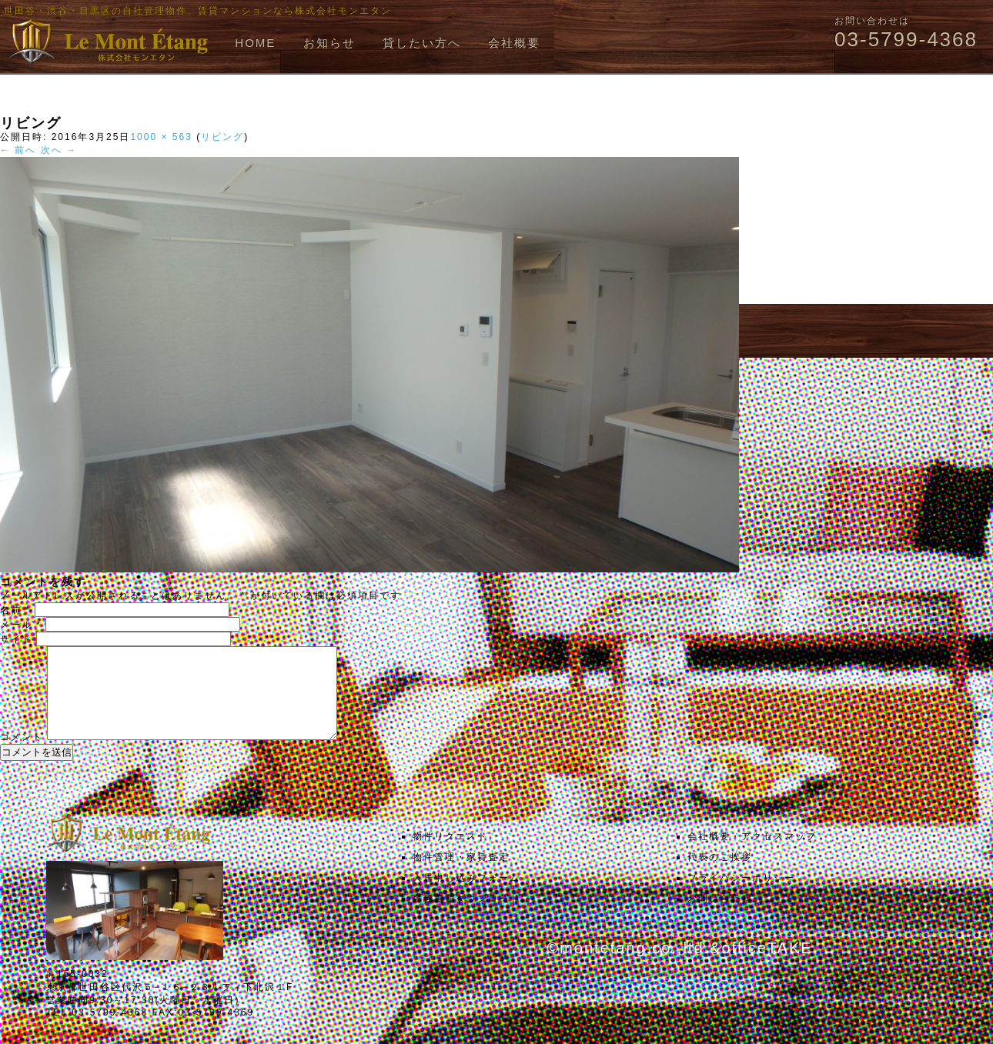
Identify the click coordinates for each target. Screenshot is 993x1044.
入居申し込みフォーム (466, 896)
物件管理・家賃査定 (461, 875)
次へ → (59, 150)
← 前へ (18, 150)
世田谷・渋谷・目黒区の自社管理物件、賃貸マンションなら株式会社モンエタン (198, 10)
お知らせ (329, 42)
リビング (222, 137)
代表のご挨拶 (719, 875)
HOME (255, 42)
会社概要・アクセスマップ (752, 854)
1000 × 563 (161, 137)
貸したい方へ (422, 42)
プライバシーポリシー (741, 896)
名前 (15, 610)
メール (21, 624)
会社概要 (514, 42)
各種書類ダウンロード (466, 917)
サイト (16, 639)
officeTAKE (766, 966)
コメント (21, 755)
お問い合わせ (719, 917)
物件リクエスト (450, 854)
